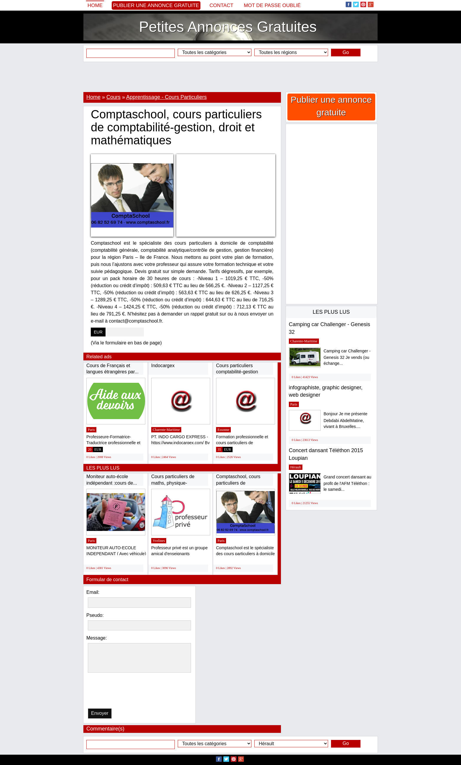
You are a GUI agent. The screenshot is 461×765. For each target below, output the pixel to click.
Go (346, 52)
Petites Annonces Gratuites (228, 27)
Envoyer (99, 713)
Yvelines (159, 541)
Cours (113, 97)
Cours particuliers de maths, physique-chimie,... (173, 483)
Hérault (295, 467)
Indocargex (162, 365)
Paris (91, 430)
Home (95, 5)
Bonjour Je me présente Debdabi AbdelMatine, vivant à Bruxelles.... (346, 420)
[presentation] (118, 692)
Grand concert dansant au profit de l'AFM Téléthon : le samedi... (347, 483)
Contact (221, 5)
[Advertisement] (230, 76)
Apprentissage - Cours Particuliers (166, 97)
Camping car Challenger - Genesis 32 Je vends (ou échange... (347, 357)
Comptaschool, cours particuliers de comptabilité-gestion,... (239, 483)
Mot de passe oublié (272, 5)
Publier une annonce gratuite (156, 5)
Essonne (223, 430)
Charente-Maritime (166, 430)
